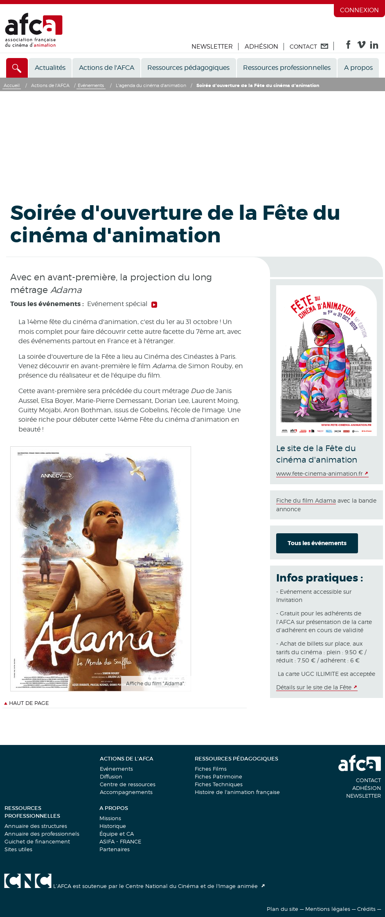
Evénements (116, 768)
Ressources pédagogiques (188, 68)
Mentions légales (327, 909)
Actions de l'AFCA (106, 68)
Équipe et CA (116, 833)
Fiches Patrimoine (218, 776)
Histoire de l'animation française (237, 792)
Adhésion (261, 46)
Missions (110, 818)
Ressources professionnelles (287, 68)
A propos (358, 68)
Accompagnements (126, 792)
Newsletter (212, 46)
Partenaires (114, 849)
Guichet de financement (37, 841)
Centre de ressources (127, 784)
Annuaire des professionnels (42, 833)
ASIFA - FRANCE (120, 841)
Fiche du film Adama (306, 500)
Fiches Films (211, 768)
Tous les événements (317, 543)
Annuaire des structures (36, 826)
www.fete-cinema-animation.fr (319, 473)
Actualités (50, 68)
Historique (112, 826)
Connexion (359, 10)
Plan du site (282, 909)
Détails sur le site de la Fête (313, 687)
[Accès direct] (17, 68)
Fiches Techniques (219, 784)
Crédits (366, 909)
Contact (368, 780)
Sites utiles (18, 849)
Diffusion (111, 776)
